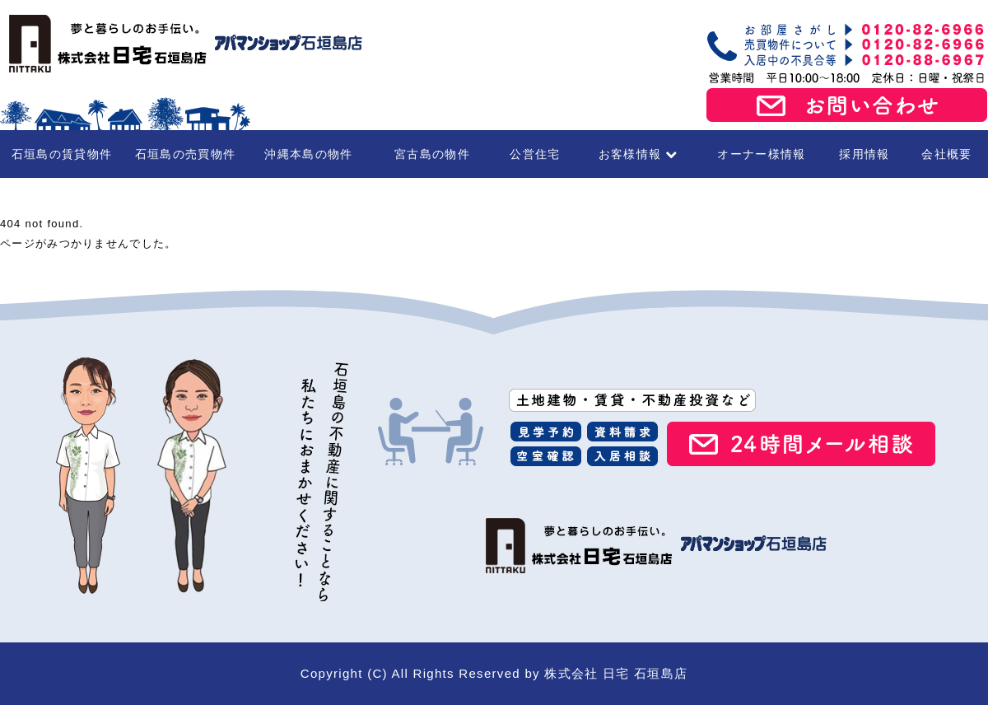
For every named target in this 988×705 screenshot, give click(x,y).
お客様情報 (638, 154)
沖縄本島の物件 (308, 154)
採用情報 (864, 154)
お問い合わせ (847, 105)
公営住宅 (535, 154)
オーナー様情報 (761, 154)
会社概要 (946, 154)
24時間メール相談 (801, 444)
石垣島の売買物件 (185, 154)
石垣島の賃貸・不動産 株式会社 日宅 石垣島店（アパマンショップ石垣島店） (181, 43)
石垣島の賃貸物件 (62, 154)
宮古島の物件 (432, 154)
